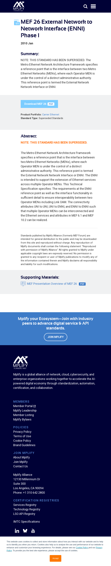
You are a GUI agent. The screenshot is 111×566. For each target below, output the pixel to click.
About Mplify (21, 457)
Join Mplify (56, 337)
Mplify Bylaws (22, 419)
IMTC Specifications (26, 521)
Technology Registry (26, 509)
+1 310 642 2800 (34, 492)
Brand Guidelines (24, 445)
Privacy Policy (22, 431)
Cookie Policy (82, 547)
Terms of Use (22, 436)
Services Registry (24, 505)
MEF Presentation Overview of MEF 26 (56, 284)
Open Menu (93, 6)
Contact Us (20, 466)
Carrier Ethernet (50, 114)
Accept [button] (56, 558)
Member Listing (23, 415)
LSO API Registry (24, 514)
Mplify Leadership (25, 410)
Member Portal (23, 406)
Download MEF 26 (39, 104)
